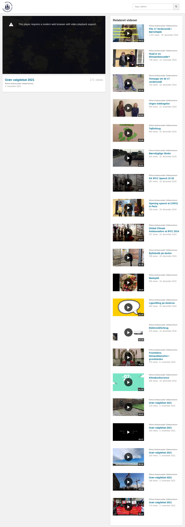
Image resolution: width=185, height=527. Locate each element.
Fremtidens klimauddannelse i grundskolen (159, 355)
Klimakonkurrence (159, 377)
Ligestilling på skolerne (162, 303)
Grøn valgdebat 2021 (160, 402)
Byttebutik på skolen (160, 253)
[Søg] (176, 6)
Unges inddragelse (159, 103)
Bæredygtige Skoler (160, 153)
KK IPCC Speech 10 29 (161, 178)
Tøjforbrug (155, 128)
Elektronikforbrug (158, 328)
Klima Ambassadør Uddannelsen (19, 84)
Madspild (154, 278)
